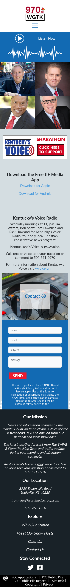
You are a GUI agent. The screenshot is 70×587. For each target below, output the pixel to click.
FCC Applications (25, 577)
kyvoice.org (43, 268)
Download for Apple (35, 186)
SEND (18, 375)
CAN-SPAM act (21, 397)
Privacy (48, 584)
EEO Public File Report (29, 581)
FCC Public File (52, 577)
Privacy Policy (34, 388)
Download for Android (35, 193)
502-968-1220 (35, 508)
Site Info (58, 581)
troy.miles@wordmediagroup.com (35, 500)
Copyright (32, 584)
